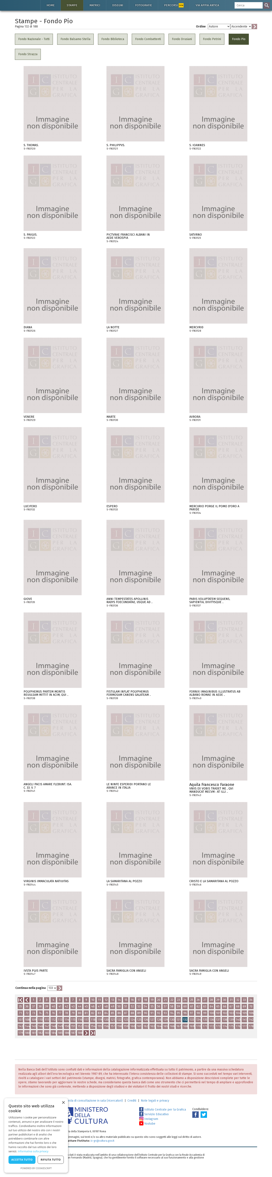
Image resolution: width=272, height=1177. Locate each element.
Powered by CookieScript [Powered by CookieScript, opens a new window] (36, 1168)
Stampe (72, 5)
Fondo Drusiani (182, 39)
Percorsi (174, 5)
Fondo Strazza (27, 54)
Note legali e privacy (155, 1100)
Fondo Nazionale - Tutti (34, 39)
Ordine (201, 26)
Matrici (94, 5)
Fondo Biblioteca (112, 39)
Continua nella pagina (30, 988)
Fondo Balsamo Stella (75, 39)
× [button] (63, 1102)
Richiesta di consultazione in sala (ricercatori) (92, 1100)
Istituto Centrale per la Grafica (162, 1109)
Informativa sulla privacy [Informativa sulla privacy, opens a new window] (33, 1151)
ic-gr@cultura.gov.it (102, 1140)
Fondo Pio (238, 39)
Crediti (132, 1100)
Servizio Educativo (154, 1114)
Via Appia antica (207, 5)
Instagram (148, 1119)
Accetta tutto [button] (22, 1159)
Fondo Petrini (212, 39)
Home (51, 5)
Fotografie (143, 5)
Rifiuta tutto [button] (51, 1159)
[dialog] (36, 1135)
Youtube (147, 1123)
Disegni (117, 5)
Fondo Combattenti (148, 39)
